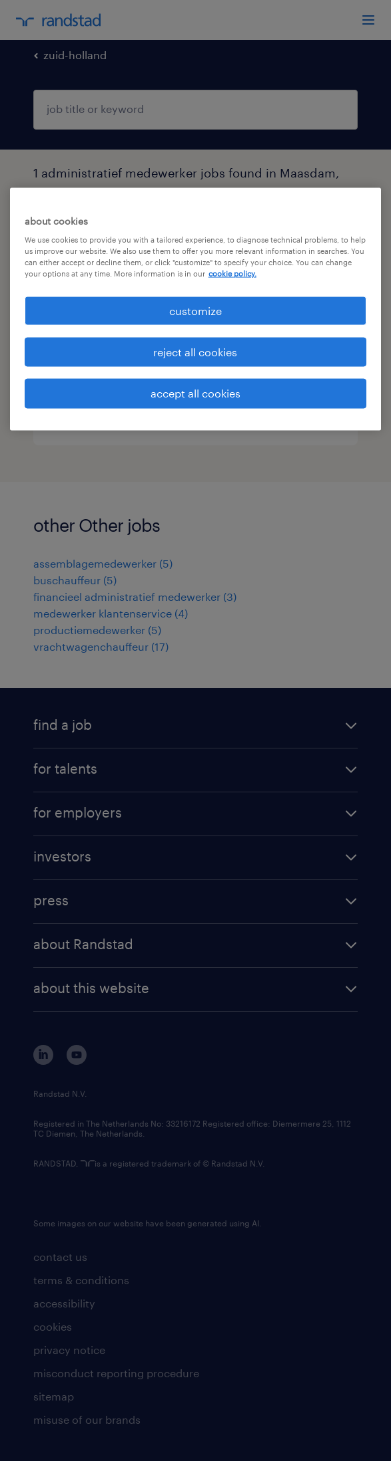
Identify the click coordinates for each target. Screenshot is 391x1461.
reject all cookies (195, 351)
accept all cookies (195, 393)
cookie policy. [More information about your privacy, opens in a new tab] (232, 273)
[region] (196, 308)
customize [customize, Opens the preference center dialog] (195, 310)
